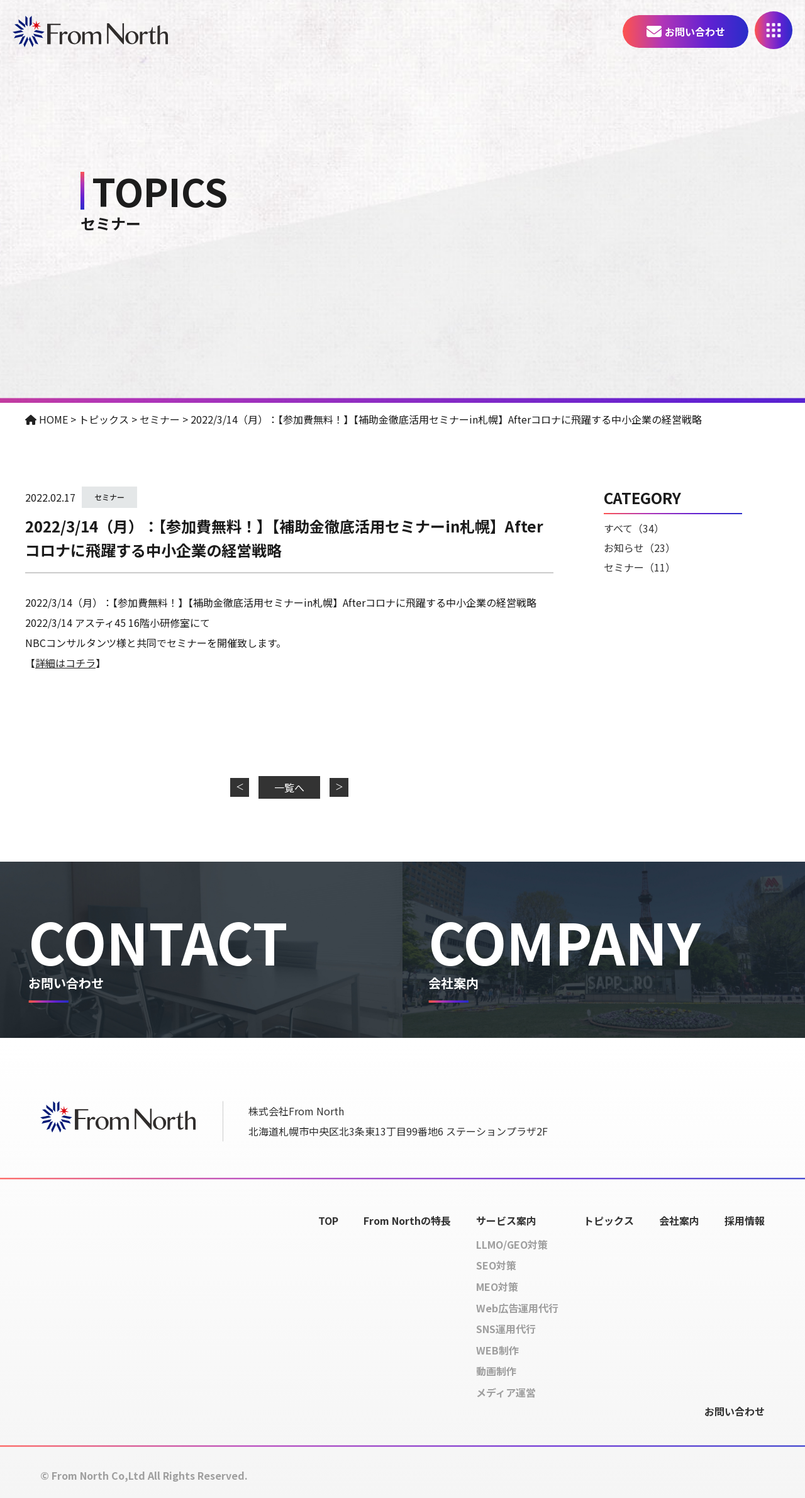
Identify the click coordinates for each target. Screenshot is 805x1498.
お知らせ (639, 547)
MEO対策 (497, 1286)
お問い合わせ (695, 31)
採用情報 (744, 1220)
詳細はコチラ (65, 662)
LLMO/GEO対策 (512, 1244)
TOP (328, 1220)
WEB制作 (497, 1350)
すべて (634, 528)
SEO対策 (496, 1265)
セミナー (109, 497)
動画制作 (496, 1371)
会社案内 (679, 1220)
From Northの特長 (407, 1220)
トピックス (609, 1220)
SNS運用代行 (506, 1329)
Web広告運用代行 (517, 1307)
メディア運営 (506, 1392)
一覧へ (289, 787)
